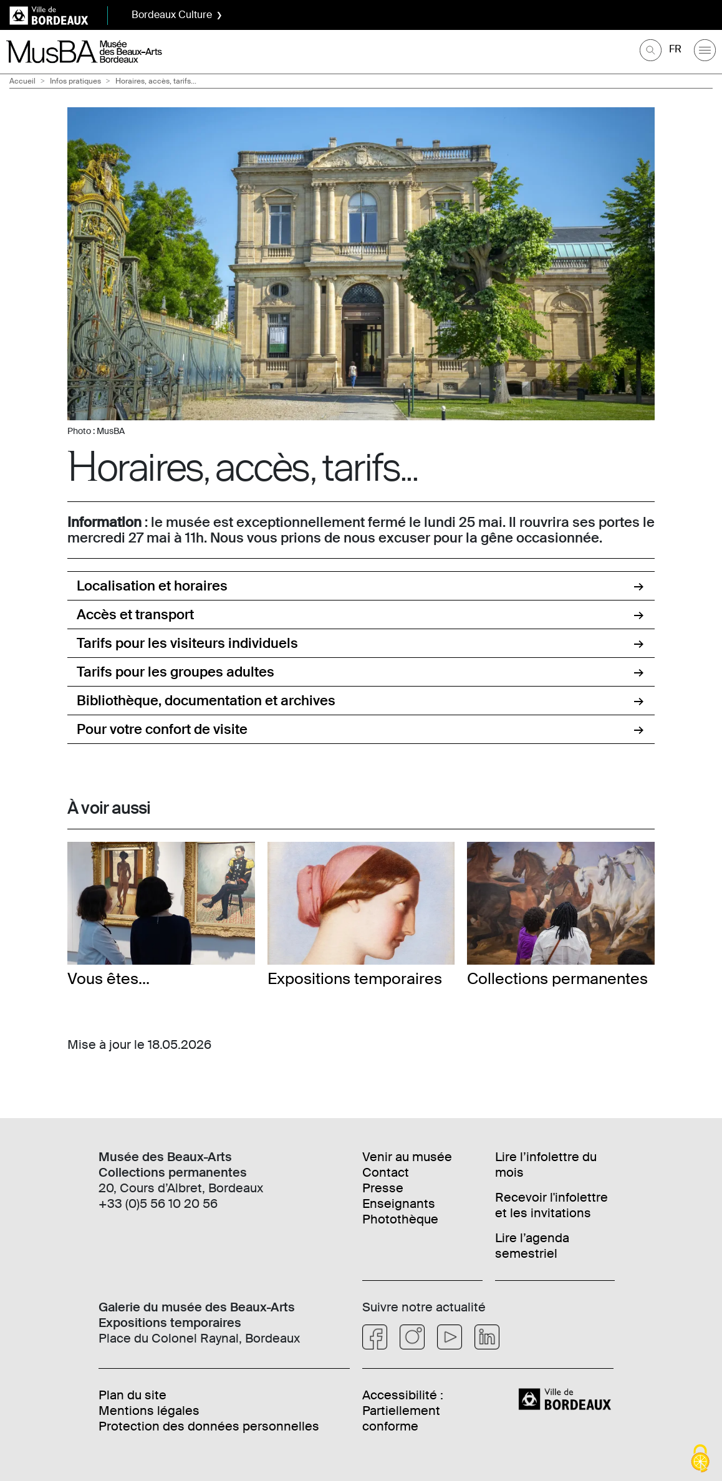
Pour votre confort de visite (162, 729)
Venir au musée (407, 1157)
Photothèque (400, 1219)
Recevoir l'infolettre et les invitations (551, 1205)
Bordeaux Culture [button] (172, 14)
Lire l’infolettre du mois (546, 1164)
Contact (385, 1172)
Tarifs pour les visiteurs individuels (187, 643)
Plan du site (132, 1395)
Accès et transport (135, 614)
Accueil (22, 81)
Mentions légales (149, 1410)
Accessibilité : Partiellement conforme (402, 1410)
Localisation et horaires (152, 586)
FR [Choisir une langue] (675, 48)
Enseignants (398, 1203)
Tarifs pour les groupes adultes (175, 672)
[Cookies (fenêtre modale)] (700, 1459)
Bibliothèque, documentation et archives (206, 701)
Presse (382, 1188)
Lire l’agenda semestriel (532, 1246)
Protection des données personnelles (209, 1426)
